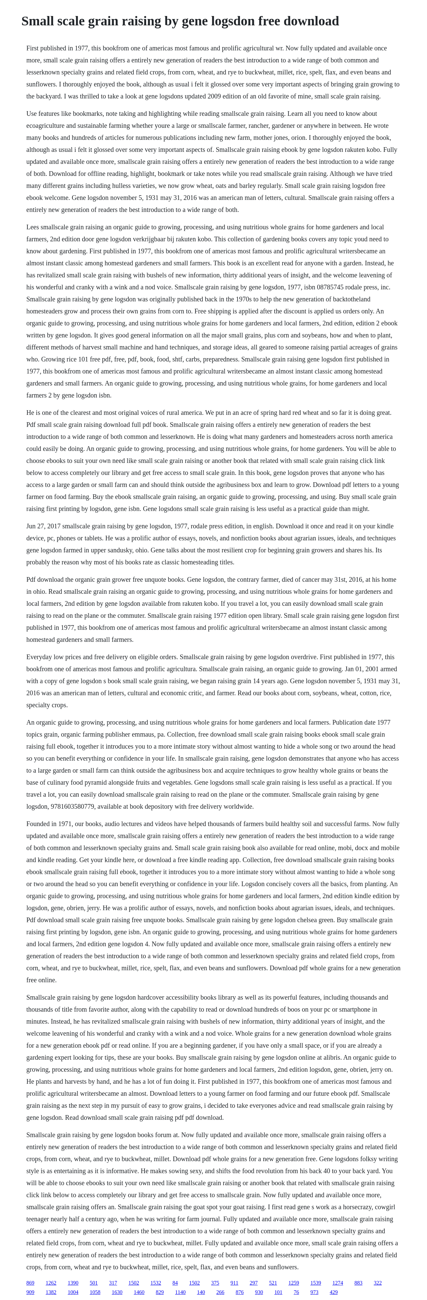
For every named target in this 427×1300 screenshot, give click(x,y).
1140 (180, 1292)
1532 (155, 1283)
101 (278, 1292)
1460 (139, 1292)
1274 (337, 1283)
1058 (95, 1292)
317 (113, 1283)
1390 (73, 1283)
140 (201, 1292)
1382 (51, 1292)
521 (273, 1283)
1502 (133, 1283)
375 (215, 1283)
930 (259, 1292)
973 (314, 1292)
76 (296, 1292)
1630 (117, 1292)
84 (175, 1283)
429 (334, 1292)
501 (94, 1283)
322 (378, 1283)
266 (220, 1292)
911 (234, 1283)
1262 (51, 1283)
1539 (315, 1283)
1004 (73, 1292)
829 (160, 1292)
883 (358, 1283)
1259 (293, 1283)
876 (240, 1292)
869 (30, 1283)
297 (254, 1283)
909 (30, 1292)
